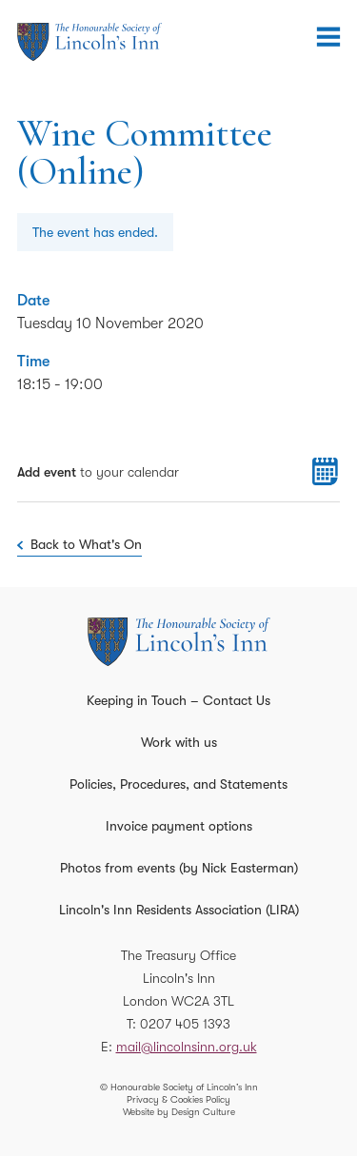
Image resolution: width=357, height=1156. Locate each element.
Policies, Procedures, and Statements (178, 784)
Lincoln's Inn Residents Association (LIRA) (179, 909)
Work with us (179, 742)
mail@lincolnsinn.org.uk (186, 1046)
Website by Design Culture (179, 1112)
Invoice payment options (179, 825)
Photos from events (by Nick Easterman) (179, 867)
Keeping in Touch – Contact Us (178, 700)
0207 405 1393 (185, 1023)
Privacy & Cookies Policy (178, 1099)
